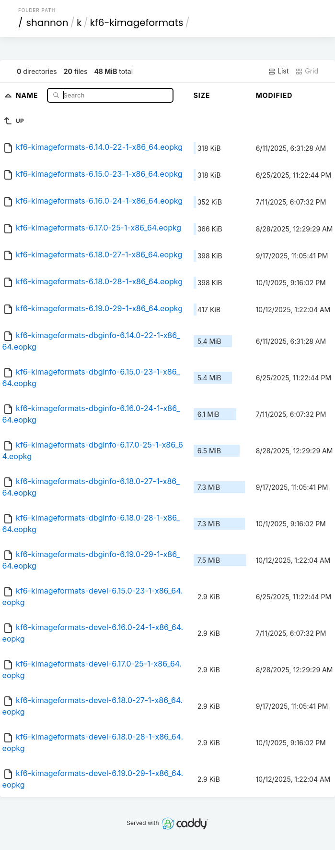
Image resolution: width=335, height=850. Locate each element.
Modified (274, 95)
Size (202, 95)
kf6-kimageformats (137, 22)
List (278, 71)
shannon (47, 22)
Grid (306, 71)
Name (28, 95)
